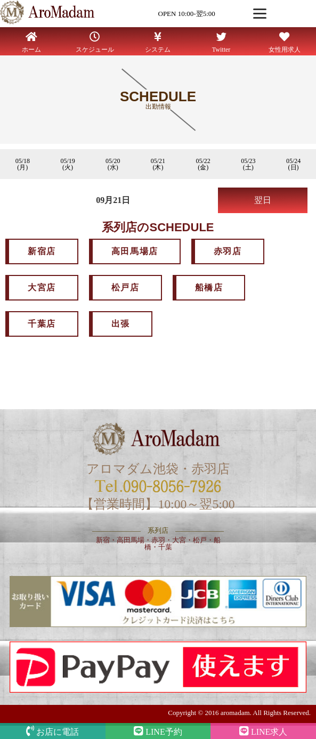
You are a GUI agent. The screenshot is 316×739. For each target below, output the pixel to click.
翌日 (262, 200)
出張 (120, 323)
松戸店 (125, 287)
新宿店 (42, 251)
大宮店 (42, 287)
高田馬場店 (134, 251)
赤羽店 (228, 251)
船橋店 (209, 287)
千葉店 (42, 323)
